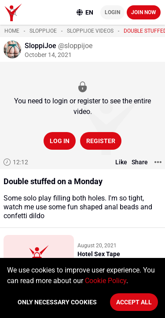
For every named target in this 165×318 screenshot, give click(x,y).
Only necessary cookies (57, 302)
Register (100, 140)
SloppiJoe (43, 31)
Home (11, 31)
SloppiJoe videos (90, 31)
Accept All (134, 302)
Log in (60, 140)
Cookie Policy (105, 280)
